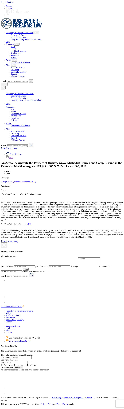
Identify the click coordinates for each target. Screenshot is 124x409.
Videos (13, 49)
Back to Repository (9, 148)
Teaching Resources (18, 51)
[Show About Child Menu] (13, 65)
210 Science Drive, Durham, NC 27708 (23, 340)
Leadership (15, 70)
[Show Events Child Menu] (14, 60)
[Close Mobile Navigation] (3, 87)
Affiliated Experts (18, 76)
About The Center (18, 67)
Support (9, 6)
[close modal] (4, 245)
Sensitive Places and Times (25, 182)
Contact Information (18, 72)
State (3, 190)
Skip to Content (7, 2)
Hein (30, 224)
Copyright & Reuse (18, 35)
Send (26, 271)
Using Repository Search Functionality (26, 39)
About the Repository (19, 37)
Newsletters (10, 319)
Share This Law (14, 154)
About (8, 65)
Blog (8, 42)
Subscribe (18, 369)
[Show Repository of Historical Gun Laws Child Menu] (36, 32)
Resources (10, 44)
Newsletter (15, 55)
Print (9, 158)
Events (8, 60)
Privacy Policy (47, 406)
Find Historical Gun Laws (12, 309)
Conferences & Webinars (20, 63)
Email (3, 364)
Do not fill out (108, 268)
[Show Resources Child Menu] (16, 44)
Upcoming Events (13, 328)
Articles (14, 58)
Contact (9, 8)
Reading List (16, 53)
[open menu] (4, 84)
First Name (5, 359)
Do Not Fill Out (7, 369)
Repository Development (73, 400)
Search (3, 81)
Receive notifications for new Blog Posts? (18, 367)
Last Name (5, 362)
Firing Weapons (7, 182)
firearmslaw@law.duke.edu (18, 343)
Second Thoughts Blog (14, 321)
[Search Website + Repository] (31, 81)
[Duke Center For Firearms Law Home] (21, 28)
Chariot (89, 400)
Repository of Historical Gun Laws (19, 33)
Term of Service (63, 406)
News (13, 47)
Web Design (57, 400)
